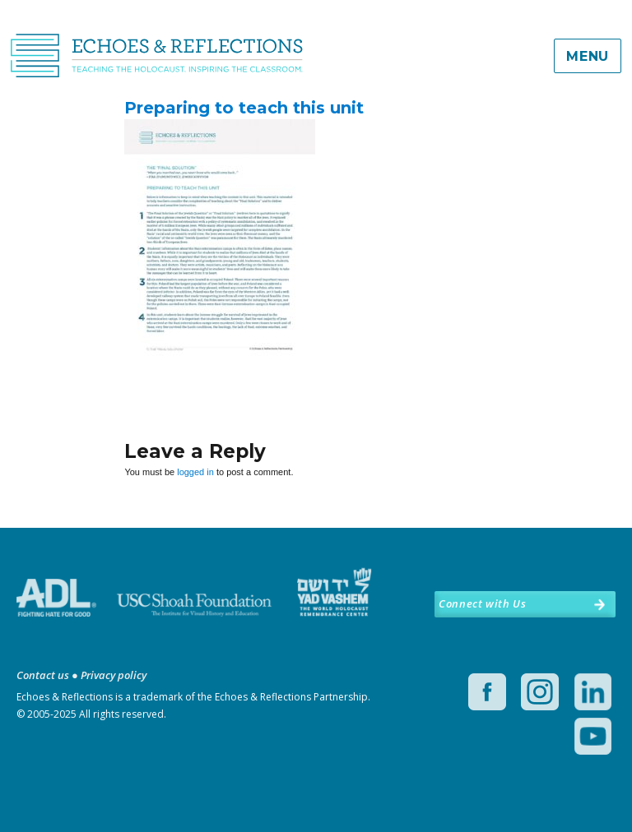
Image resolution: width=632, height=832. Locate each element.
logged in (195, 472)
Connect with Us (482, 603)
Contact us (42, 675)
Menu (587, 56)
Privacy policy (113, 675)
